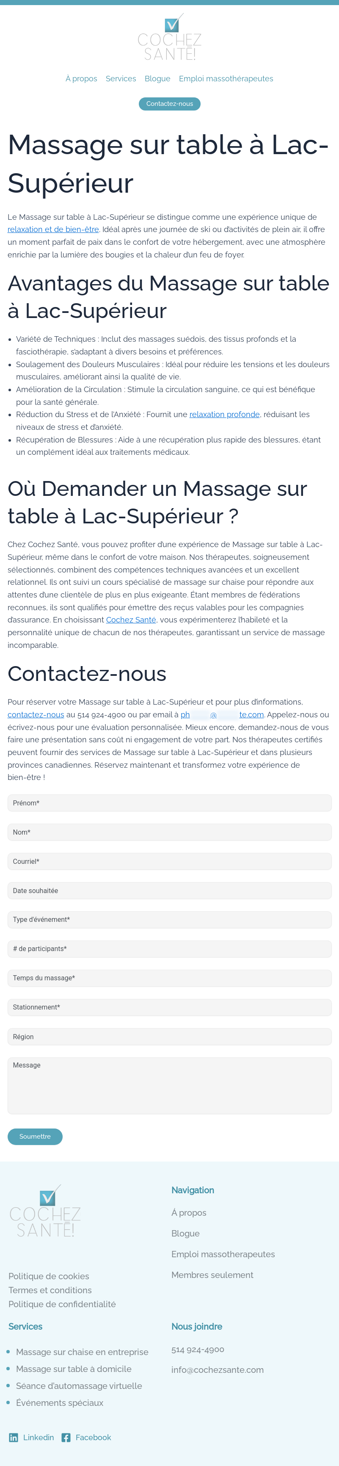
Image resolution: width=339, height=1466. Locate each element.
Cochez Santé (131, 619)
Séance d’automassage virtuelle (79, 1386)
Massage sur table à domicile (74, 1369)
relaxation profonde (225, 414)
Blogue (158, 78)
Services (121, 78)
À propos (81, 78)
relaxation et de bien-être (53, 229)
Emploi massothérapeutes (226, 78)
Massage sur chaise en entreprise (82, 1352)
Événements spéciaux (59, 1403)
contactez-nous (36, 714)
